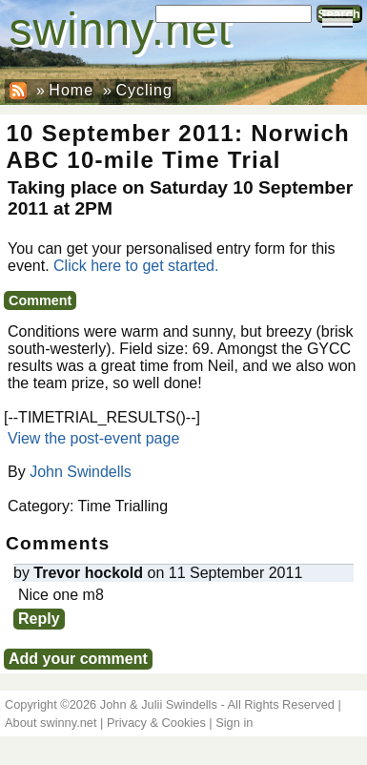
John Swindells (81, 472)
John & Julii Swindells (158, 704)
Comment (40, 300)
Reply (39, 618)
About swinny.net (51, 722)
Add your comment (78, 659)
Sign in (234, 722)
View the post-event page (93, 438)
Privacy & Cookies (156, 722)
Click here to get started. (135, 266)
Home (71, 90)
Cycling (143, 90)
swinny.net (121, 29)
